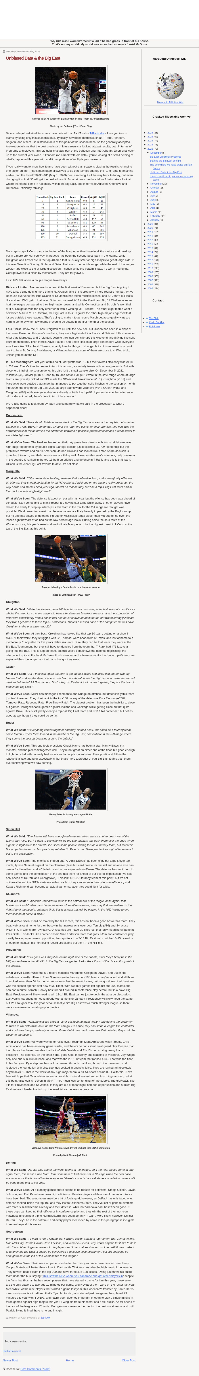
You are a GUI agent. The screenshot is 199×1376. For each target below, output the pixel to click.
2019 (150, 232)
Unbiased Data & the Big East (33, 58)
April (153, 207)
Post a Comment (12, 1351)
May (153, 203)
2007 (150, 280)
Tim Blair (154, 318)
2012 (150, 260)
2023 (150, 144)
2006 (150, 284)
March (154, 212)
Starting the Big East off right (165, 160)
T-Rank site (97, 133)
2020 (150, 228)
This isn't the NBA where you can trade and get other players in (82, 1276)
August (154, 192)
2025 (150, 136)
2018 (150, 236)
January (155, 220)
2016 (150, 244)
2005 (150, 288)
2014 (150, 252)
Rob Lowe (154, 326)
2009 (150, 272)
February (155, 216)
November (156, 183)
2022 (150, 148)
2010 (150, 268)
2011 (150, 264)
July (152, 195)
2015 (150, 248)
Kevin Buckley (156, 322)
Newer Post (10, 1360)
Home (70, 1360)
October (155, 187)
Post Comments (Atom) (35, 1369)
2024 (150, 140)
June (153, 199)
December (156, 152)
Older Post (129, 1360)
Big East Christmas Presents (165, 156)
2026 (150, 132)
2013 (150, 256)
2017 (150, 240)
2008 (150, 276)
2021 (150, 224)
